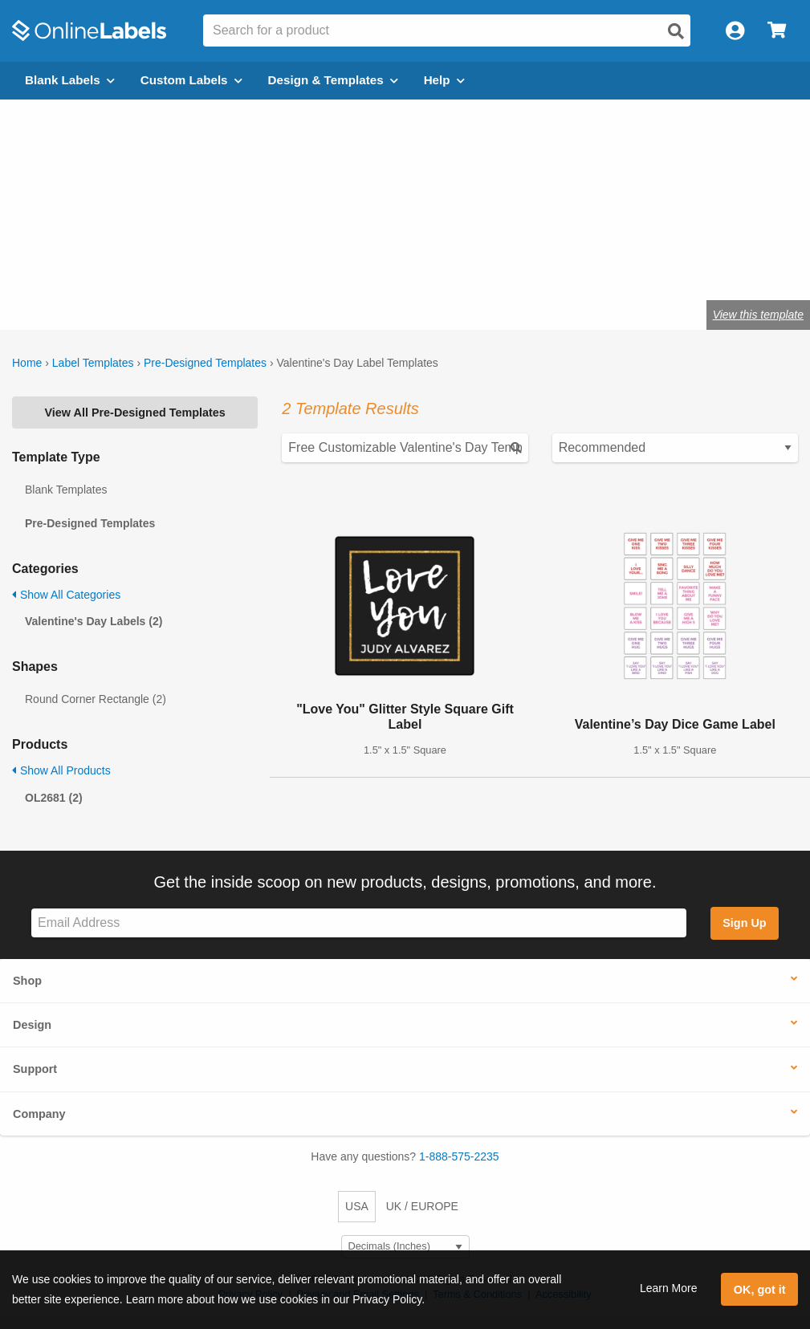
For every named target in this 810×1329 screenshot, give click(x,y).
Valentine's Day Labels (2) (93, 621)
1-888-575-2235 (459, 1156)
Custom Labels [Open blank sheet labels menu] (191, 80)
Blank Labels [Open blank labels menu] (70, 80)
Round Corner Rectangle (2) (95, 699)
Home (27, 362)
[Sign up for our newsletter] (358, 923)
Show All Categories (66, 594)
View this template (758, 314)
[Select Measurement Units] (405, 1246)
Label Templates (93, 362)
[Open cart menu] (776, 31)
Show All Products (61, 770)
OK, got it (760, 1289)
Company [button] (39, 1114)
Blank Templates (66, 489)
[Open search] (675, 31)
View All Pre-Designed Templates (135, 412)
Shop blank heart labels (158, 261)
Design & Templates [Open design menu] (333, 80)
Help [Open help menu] (444, 80)
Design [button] (32, 1024)
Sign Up (744, 922)
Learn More (669, 1288)
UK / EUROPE (422, 1206)
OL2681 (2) (54, 797)
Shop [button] (27, 980)
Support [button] (35, 1069)
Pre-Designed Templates (205, 362)
